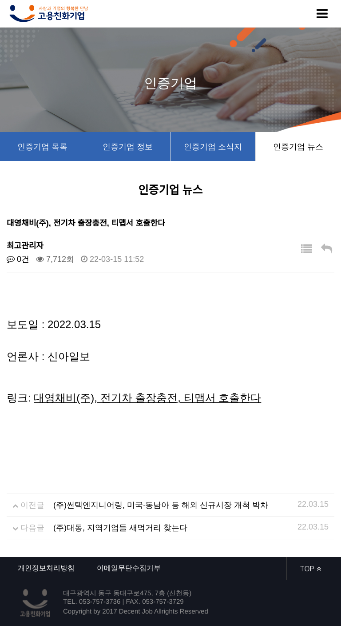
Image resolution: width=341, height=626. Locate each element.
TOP (310, 568)
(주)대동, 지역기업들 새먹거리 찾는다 (120, 527)
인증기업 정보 (128, 146)
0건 (18, 259)
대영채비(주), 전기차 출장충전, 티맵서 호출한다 (147, 398)
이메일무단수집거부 (129, 568)
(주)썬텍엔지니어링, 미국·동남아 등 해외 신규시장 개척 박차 (160, 505)
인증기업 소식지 (213, 146)
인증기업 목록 (42, 146)
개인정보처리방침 (46, 568)
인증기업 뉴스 (298, 146)
